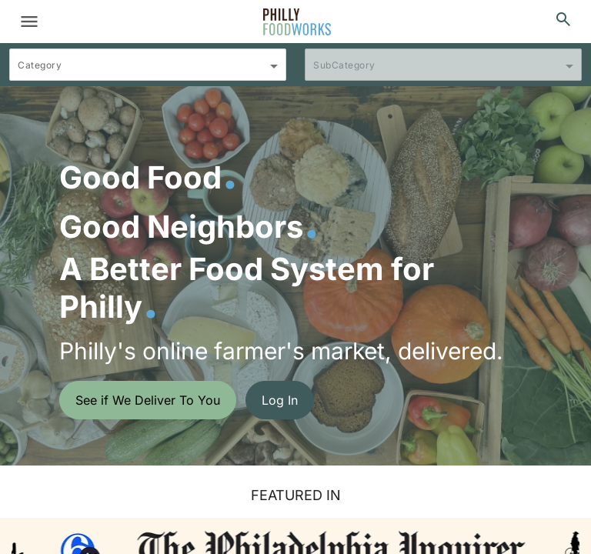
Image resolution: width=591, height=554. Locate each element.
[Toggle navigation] (29, 21)
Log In (280, 400)
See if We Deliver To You (147, 400)
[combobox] (148, 72)
